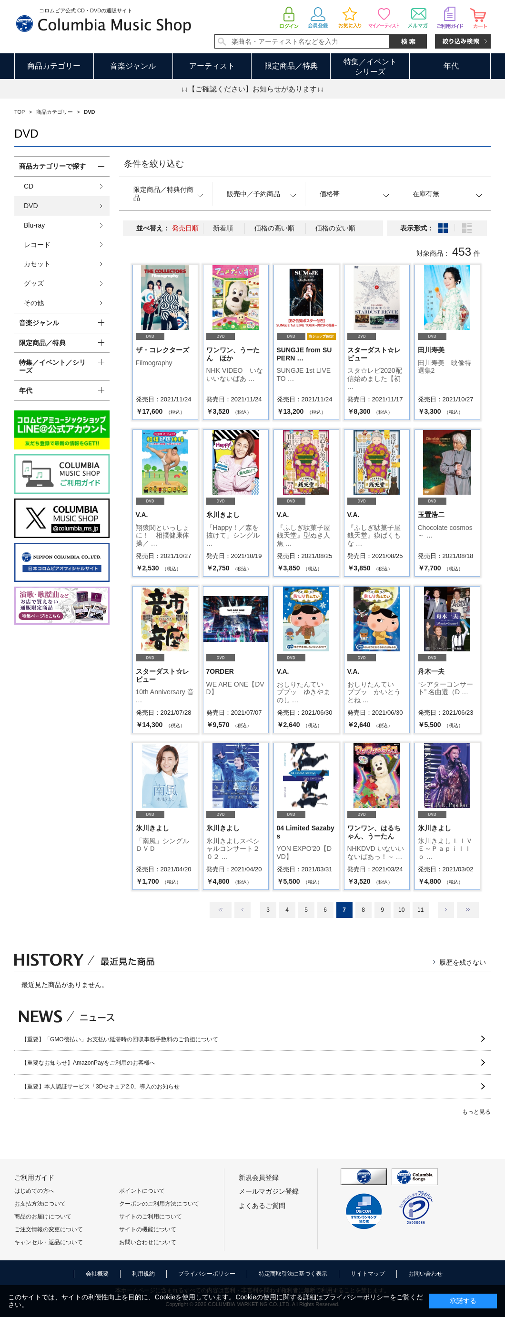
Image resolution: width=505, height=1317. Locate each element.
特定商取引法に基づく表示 (293, 1273)
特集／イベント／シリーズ (52, 366)
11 (420, 910)
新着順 (223, 228)
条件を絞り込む (154, 164)
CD (28, 186)
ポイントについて (142, 1190)
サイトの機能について (147, 1229)
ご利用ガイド (34, 1177)
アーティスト (212, 66)
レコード (37, 245)
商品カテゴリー (54, 66)
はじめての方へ (34, 1190)
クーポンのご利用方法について (159, 1203)
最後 (468, 910)
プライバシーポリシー (206, 1273)
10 (401, 910)
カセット (37, 264)
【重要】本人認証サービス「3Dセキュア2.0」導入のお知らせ (100, 1086)
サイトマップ (368, 1273)
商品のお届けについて (42, 1216)
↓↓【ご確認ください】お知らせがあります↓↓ (252, 89)
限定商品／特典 (291, 66)
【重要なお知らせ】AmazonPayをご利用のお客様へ (88, 1062)
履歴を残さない (462, 962)
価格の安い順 (335, 228)
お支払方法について (40, 1203)
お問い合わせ (425, 1273)
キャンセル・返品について (48, 1242)
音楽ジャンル (133, 66)
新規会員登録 (259, 1177)
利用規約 (143, 1273)
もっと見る (476, 1111)
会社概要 (97, 1273)
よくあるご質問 (262, 1205)
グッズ (34, 283)
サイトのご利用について (150, 1216)
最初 (221, 910)
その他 (34, 303)
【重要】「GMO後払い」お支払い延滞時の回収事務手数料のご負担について (119, 1039)
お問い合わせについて (147, 1242)
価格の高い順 (274, 228)
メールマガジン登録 (269, 1191)
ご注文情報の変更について (48, 1229)
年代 (451, 66)
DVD (31, 206)
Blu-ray (34, 225)
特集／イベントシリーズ (370, 67)
